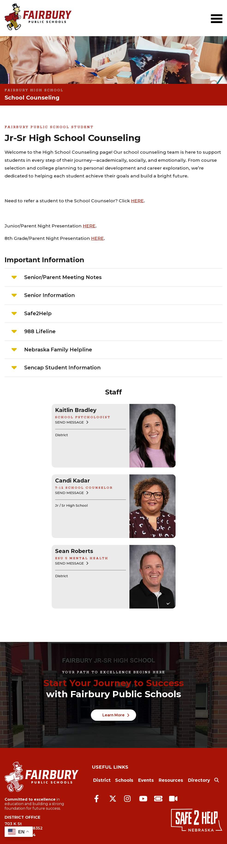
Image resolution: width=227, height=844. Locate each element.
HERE (137, 200)
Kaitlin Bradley (75, 410)
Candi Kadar (72, 480)
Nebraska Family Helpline (58, 350)
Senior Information (49, 295)
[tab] (113, 278)
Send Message (69, 422)
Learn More (113, 715)
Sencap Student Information (62, 368)
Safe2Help (38, 313)
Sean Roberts (74, 551)
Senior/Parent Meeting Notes (63, 277)
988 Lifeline (40, 331)
